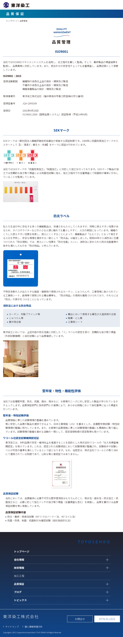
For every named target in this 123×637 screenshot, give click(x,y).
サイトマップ (12, 626)
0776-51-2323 (107, 619)
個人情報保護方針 (34, 626)
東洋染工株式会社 (21, 616)
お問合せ (80, 619)
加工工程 (19, 576)
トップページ (12, 20)
